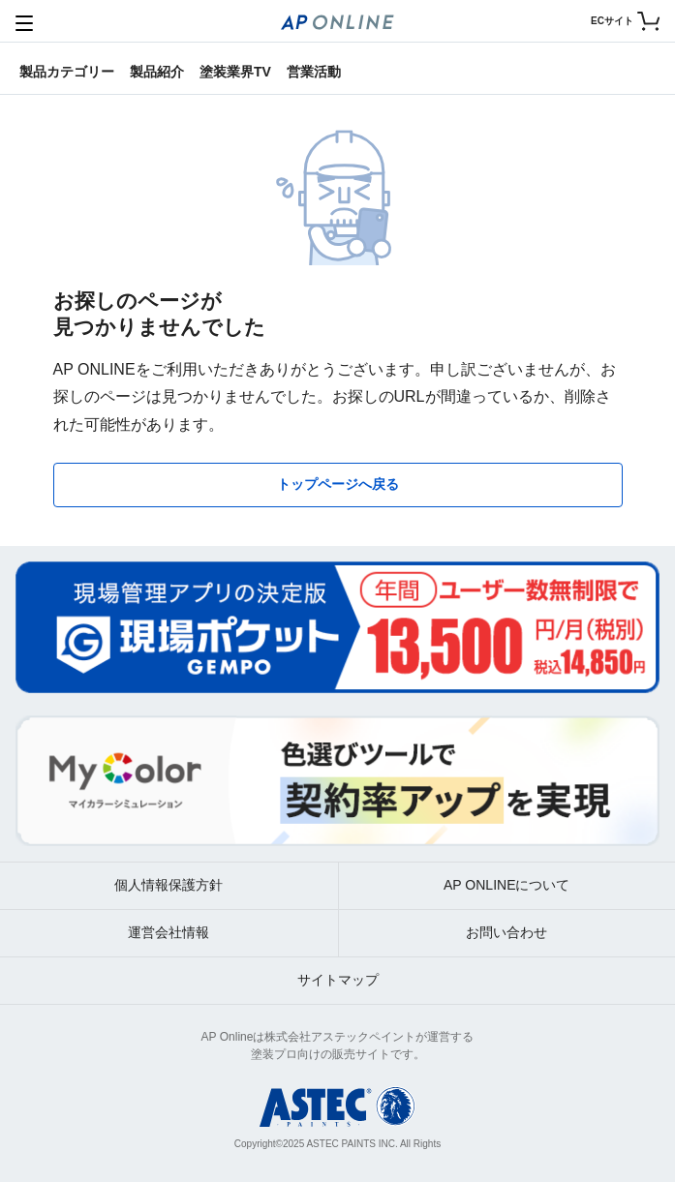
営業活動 (314, 71)
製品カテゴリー (66, 71)
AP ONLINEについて (506, 885)
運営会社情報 (168, 932)
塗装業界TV (235, 71)
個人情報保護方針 (168, 885)
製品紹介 (157, 71)
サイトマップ (338, 979)
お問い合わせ (506, 932)
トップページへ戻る (338, 484)
